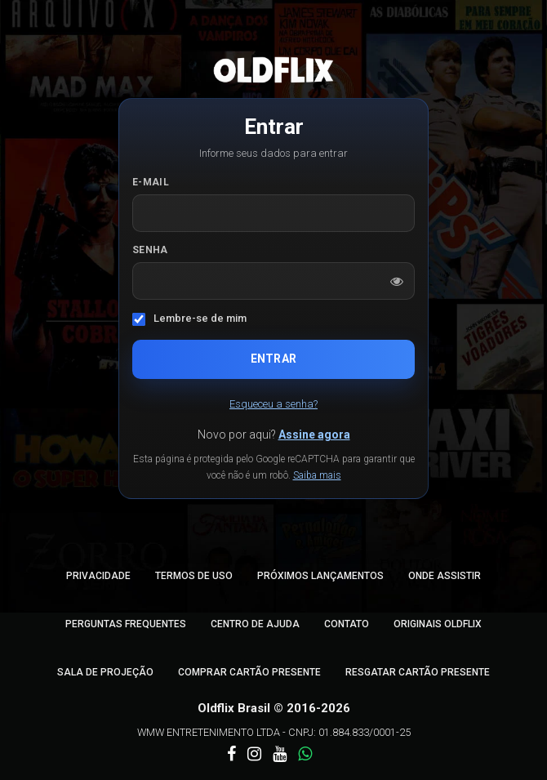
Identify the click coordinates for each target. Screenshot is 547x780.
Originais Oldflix (438, 624)
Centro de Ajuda (255, 624)
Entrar (273, 358)
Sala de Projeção (105, 672)
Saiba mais (317, 475)
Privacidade (98, 576)
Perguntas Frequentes (125, 624)
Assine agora (314, 434)
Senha (150, 250)
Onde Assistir (444, 576)
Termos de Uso (194, 576)
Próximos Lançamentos (320, 576)
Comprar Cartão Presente (249, 672)
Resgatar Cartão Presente (417, 672)
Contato (346, 624)
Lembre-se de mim (200, 318)
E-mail (150, 182)
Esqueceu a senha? (273, 404)
